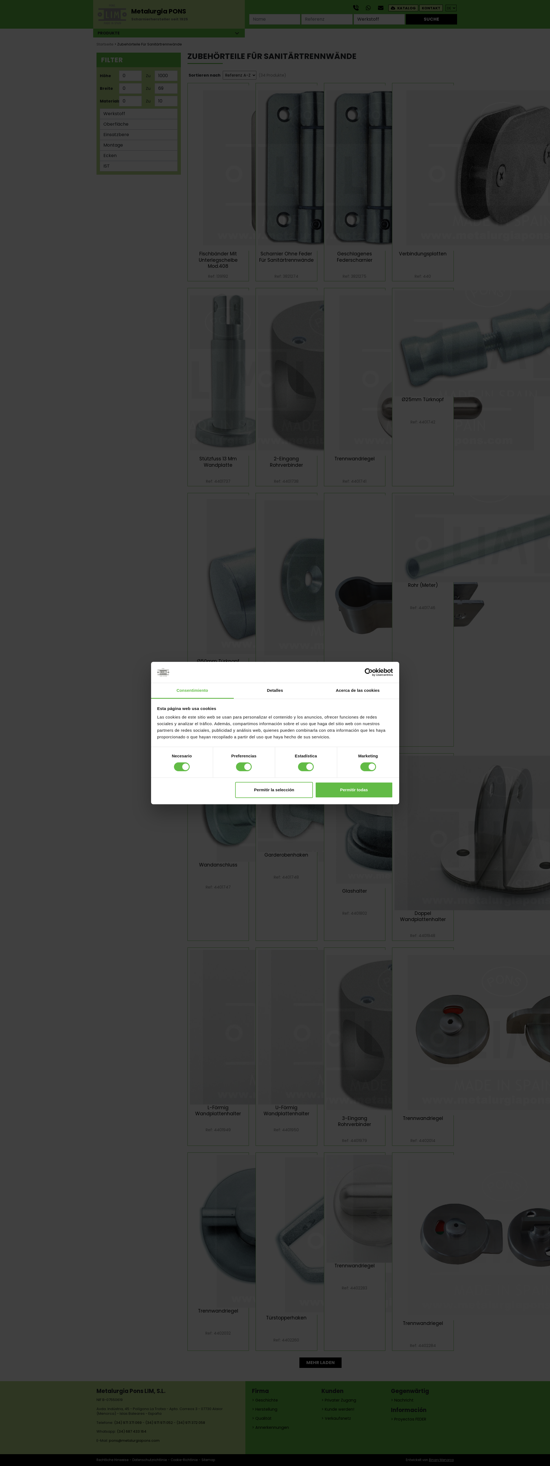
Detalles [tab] (275, 690)
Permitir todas (354, 789)
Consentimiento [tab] (192, 690)
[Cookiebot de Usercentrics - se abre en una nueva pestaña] (369, 672)
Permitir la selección (274, 789)
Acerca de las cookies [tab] (358, 690)
